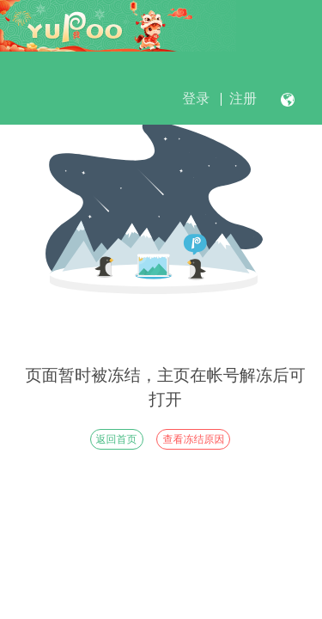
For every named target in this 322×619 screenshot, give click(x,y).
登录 (196, 98)
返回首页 (116, 439)
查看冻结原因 (193, 439)
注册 (243, 98)
